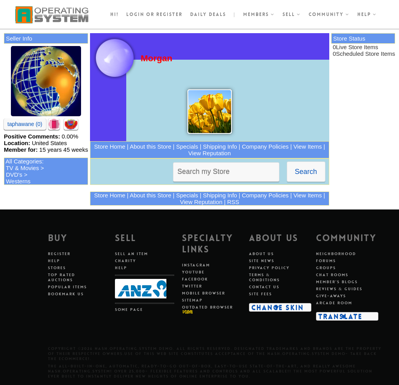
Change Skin (277, 307)
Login (135, 14)
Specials (187, 146)
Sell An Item (131, 253)
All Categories (23, 161)
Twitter (192, 286)
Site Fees (260, 293)
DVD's (14, 174)
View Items (307, 146)
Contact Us (264, 286)
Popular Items (67, 286)
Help (367, 14)
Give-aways (331, 295)
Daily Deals (208, 14)
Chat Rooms (332, 274)
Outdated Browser (207, 307)
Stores (57, 267)
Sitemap (192, 300)
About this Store (150, 146)
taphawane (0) (24, 124)
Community (329, 14)
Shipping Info (220, 146)
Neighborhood (336, 253)
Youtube (193, 272)
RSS (233, 202)
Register (59, 253)
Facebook (195, 279)
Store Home (109, 146)
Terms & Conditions (264, 277)
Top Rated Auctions (61, 277)
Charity (125, 260)
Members (259, 14)
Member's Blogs (337, 281)
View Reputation (209, 153)
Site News (261, 260)
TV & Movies (22, 168)
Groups (326, 267)
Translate (340, 316)
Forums (326, 260)
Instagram (196, 265)
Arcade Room (334, 302)
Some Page (129, 309)
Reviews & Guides (339, 288)
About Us (261, 253)
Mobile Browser (203, 293)
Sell (291, 14)
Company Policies (265, 146)
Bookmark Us (66, 293)
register (169, 14)
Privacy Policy (269, 267)
